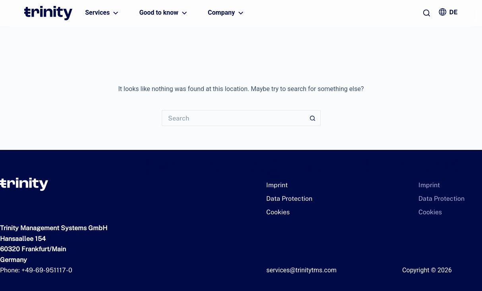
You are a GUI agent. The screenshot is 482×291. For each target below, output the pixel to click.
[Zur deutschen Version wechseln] (448, 12)
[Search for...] (233, 118)
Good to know (164, 13)
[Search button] (313, 118)
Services (102, 13)
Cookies (276, 212)
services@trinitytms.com (301, 270)
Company (227, 13)
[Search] (426, 13)
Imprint (275, 185)
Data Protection (286, 198)
